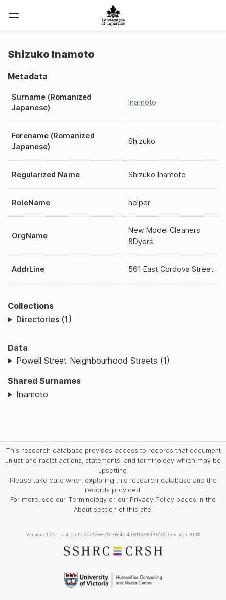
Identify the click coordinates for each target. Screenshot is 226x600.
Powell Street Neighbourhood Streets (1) (93, 360)
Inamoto (142, 102)
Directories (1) (44, 319)
